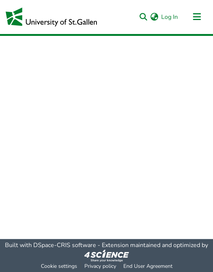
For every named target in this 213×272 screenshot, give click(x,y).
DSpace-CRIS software (64, 245)
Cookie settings (59, 266)
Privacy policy (100, 266)
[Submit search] (143, 17)
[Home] (51, 17)
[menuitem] (154, 17)
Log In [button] (170, 17)
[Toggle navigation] (196, 17)
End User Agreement (148, 266)
